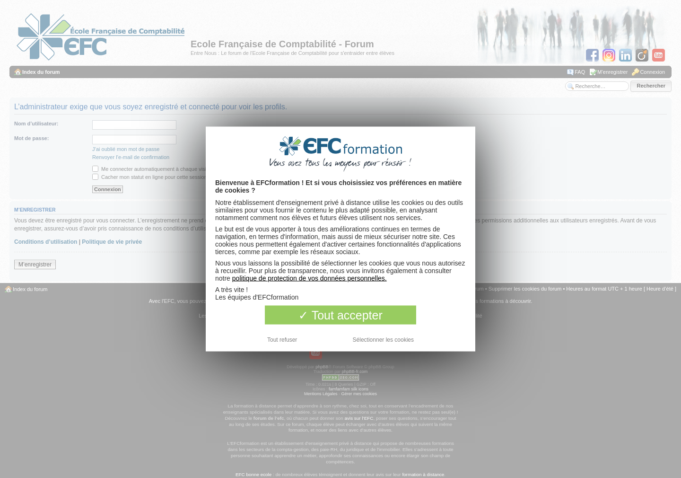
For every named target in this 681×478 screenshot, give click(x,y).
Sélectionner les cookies (383, 339)
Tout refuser (282, 339)
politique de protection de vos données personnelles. (309, 278)
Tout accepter (340, 315)
